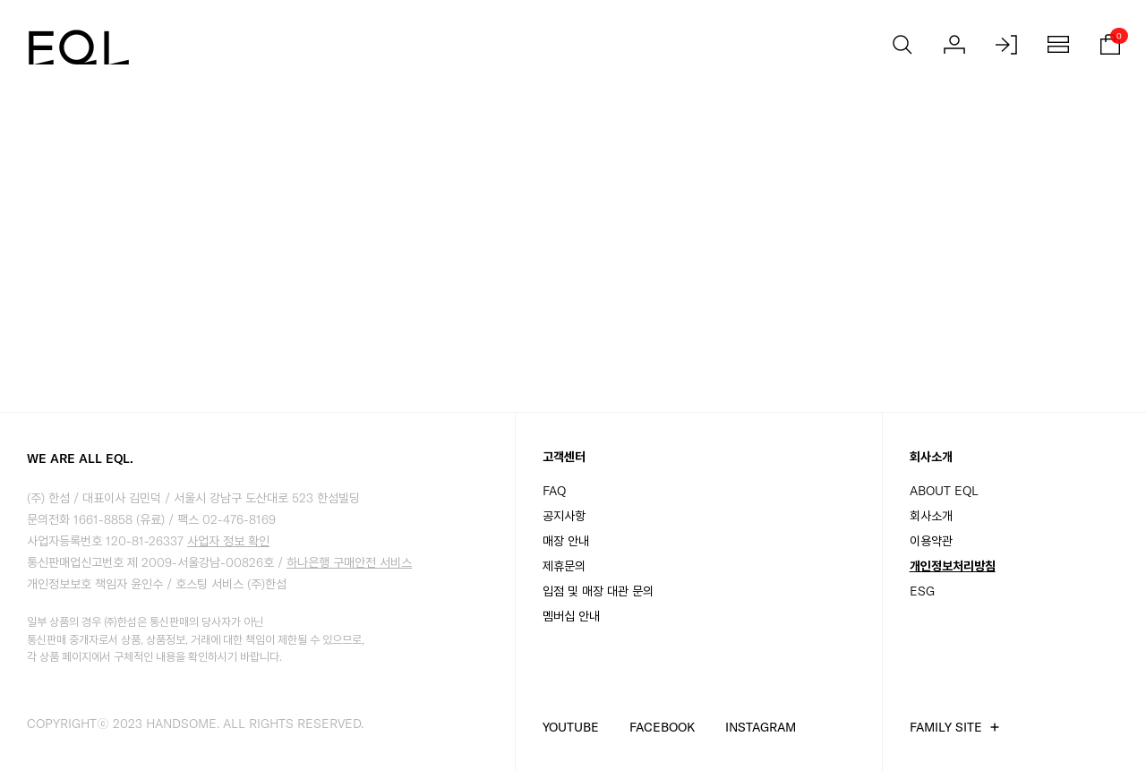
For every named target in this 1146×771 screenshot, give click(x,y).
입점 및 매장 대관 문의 (598, 591)
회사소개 (931, 516)
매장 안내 (566, 541)
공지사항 (564, 516)
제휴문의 (564, 566)
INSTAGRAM (760, 727)
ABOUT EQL (944, 491)
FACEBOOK (662, 727)
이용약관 (931, 541)
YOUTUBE (571, 727)
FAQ (554, 491)
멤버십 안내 (571, 616)
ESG (922, 591)
